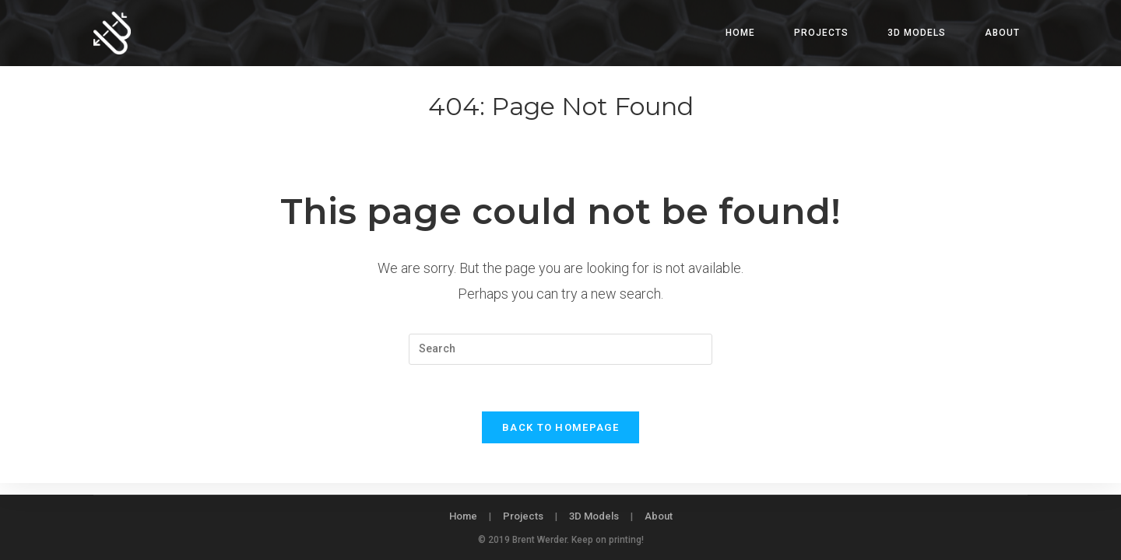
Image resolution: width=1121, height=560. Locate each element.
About (659, 516)
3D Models (594, 516)
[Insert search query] (560, 349)
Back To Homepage (560, 428)
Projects (523, 516)
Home (463, 516)
